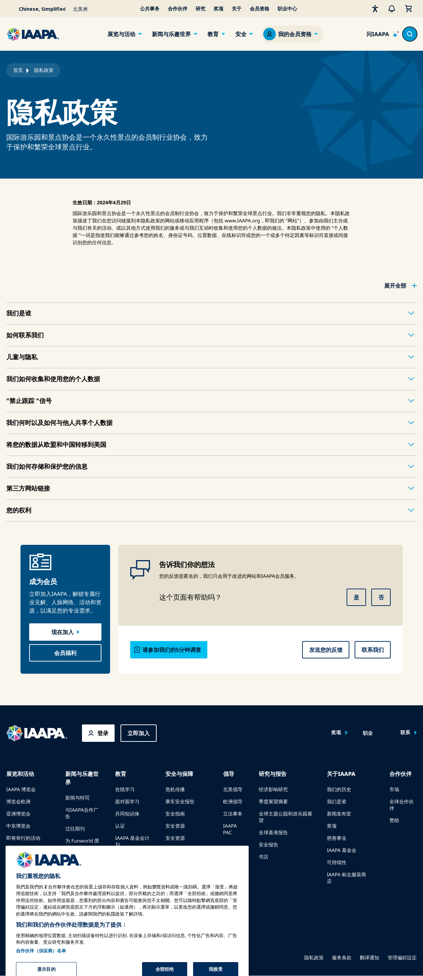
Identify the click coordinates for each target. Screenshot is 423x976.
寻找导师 (125, 869)
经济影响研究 (273, 789)
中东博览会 (18, 826)
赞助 (394, 820)
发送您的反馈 (325, 650)
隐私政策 (314, 957)
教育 (213, 34)
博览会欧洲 (18, 801)
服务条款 (341, 957)
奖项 (218, 9)
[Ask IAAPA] (382, 34)
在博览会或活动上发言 (28, 853)
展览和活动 (20, 774)
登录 (102, 733)
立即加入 (138, 733)
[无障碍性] (375, 8)
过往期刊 (75, 829)
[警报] (391, 8)
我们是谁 (336, 801)
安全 (241, 34)
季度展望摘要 (273, 801)
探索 (120, 857)
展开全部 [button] (395, 285)
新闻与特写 (77, 798)
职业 (368, 733)
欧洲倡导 (232, 801)
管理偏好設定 (402, 957)
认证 (120, 826)
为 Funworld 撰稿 (82, 844)
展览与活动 (121, 34)
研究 (200, 9)
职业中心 (287, 9)
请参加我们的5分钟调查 (171, 650)
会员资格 (259, 9)
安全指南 (175, 814)
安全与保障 (179, 774)
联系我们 (373, 650)
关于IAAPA (341, 774)
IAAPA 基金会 (341, 850)
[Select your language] (37, 8)
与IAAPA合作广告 (81, 813)
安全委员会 (177, 862)
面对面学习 (127, 801)
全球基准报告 (273, 832)
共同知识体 (127, 814)
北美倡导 (232, 789)
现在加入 (62, 632)
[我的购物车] (408, 8)
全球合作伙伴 (401, 805)
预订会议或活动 (23, 869)
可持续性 (336, 862)
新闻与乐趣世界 (171, 34)
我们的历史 (339, 789)
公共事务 (149, 9)
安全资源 (175, 826)
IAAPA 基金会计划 (132, 841)
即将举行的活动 (23, 838)
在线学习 (125, 789)
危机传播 (175, 789)
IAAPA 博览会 (21, 789)
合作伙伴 (177, 9)
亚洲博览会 (18, 814)
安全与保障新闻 (182, 850)
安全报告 (268, 845)
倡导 (228, 774)
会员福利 (65, 653)
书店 (263, 857)
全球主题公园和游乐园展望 (285, 817)
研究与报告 (273, 774)
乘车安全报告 (179, 801)
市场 (394, 789)
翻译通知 (369, 957)
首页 (18, 70)
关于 (236, 9)
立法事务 (232, 814)
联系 (405, 733)
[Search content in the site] (410, 34)
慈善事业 (336, 838)
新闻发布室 (339, 814)
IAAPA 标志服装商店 (346, 878)
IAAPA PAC (230, 829)
